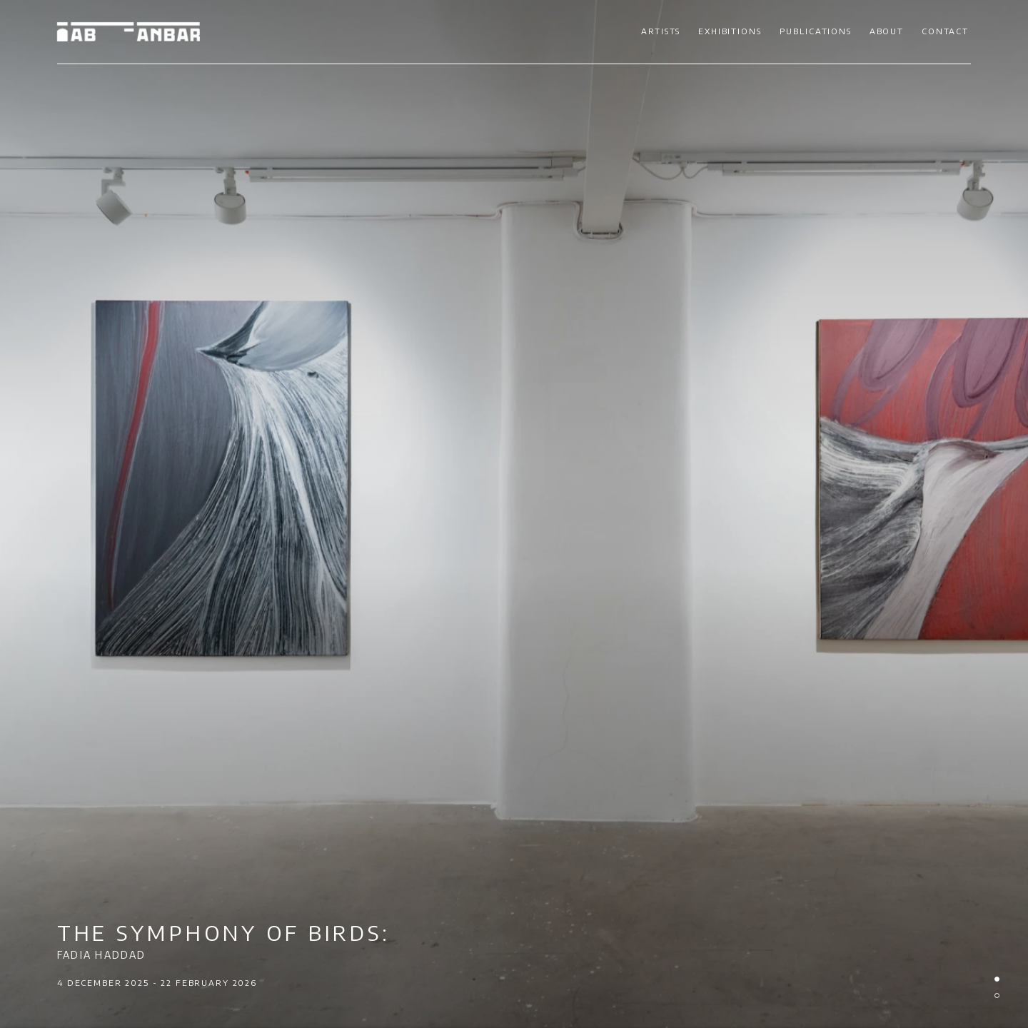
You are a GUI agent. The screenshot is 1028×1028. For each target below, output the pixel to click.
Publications (816, 31)
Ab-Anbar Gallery (128, 31)
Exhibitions (729, 31)
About (887, 31)
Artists (660, 31)
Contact (945, 31)
